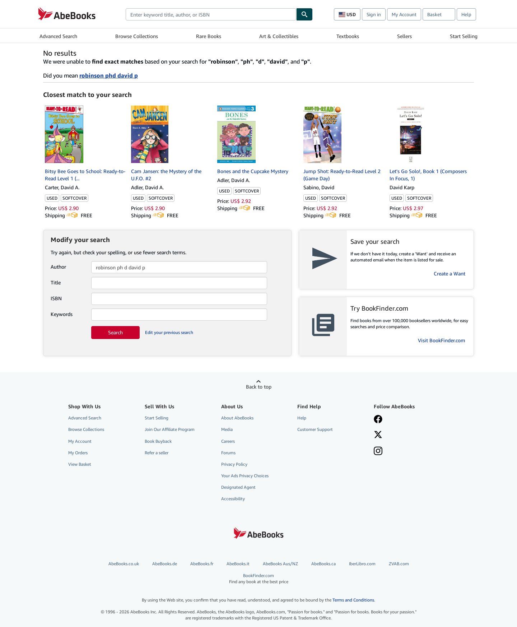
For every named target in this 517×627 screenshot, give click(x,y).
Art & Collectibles (278, 36)
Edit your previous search (169, 332)
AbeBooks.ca (323, 563)
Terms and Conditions (353, 600)
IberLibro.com (362, 563)
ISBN (56, 298)
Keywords (62, 314)
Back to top (258, 387)
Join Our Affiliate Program (170, 429)
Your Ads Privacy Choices (245, 475)
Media (227, 429)
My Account (404, 14)
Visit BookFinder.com (441, 340)
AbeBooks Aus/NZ (280, 563)
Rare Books (208, 36)
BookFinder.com (258, 579)
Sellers (404, 36)
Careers (228, 441)
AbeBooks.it (238, 563)
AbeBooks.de (164, 563)
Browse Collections (136, 36)
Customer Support (315, 429)
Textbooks (347, 36)
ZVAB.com (399, 563)
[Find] (304, 14)
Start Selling (464, 36)
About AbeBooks (237, 418)
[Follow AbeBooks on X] (378, 435)
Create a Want (449, 273)
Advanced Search (58, 36)
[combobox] (211, 14)
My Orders (78, 452)
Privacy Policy (234, 464)
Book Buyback (158, 441)
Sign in (374, 14)
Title (56, 282)
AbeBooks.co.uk (123, 563)
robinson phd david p (108, 75)
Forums (228, 452)
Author (58, 267)
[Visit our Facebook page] (378, 420)
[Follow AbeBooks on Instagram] (378, 451)
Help (466, 14)
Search (115, 332)
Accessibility (233, 498)
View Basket (79, 464)
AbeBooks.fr (201, 563)
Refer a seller (156, 452)
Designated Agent (238, 487)
